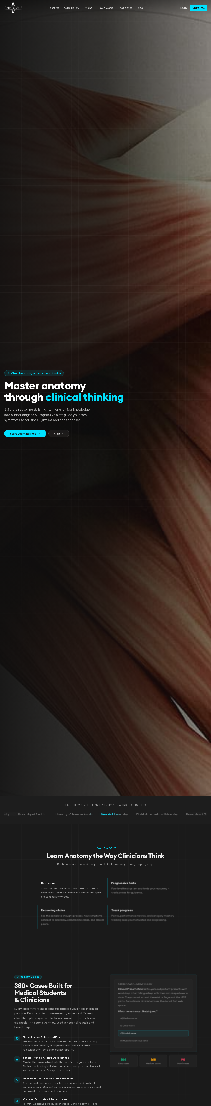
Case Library (71, 7)
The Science (125, 7)
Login (183, 7)
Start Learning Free (25, 434)
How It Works (105, 7)
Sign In (58, 434)
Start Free (198, 7)
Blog (140, 7)
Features (54, 7)
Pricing (88, 7)
